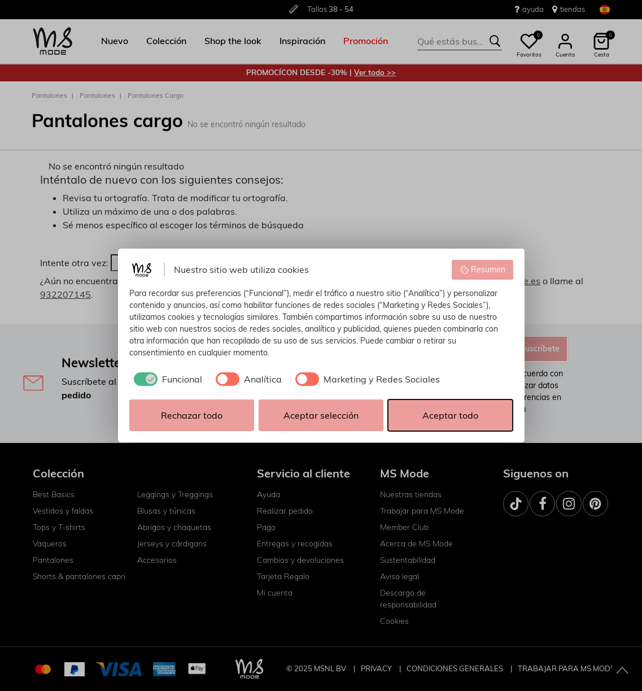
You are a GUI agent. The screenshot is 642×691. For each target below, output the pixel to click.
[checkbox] (165, 379)
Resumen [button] (482, 269)
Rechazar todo (191, 415)
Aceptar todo (450, 415)
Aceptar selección (321, 415)
